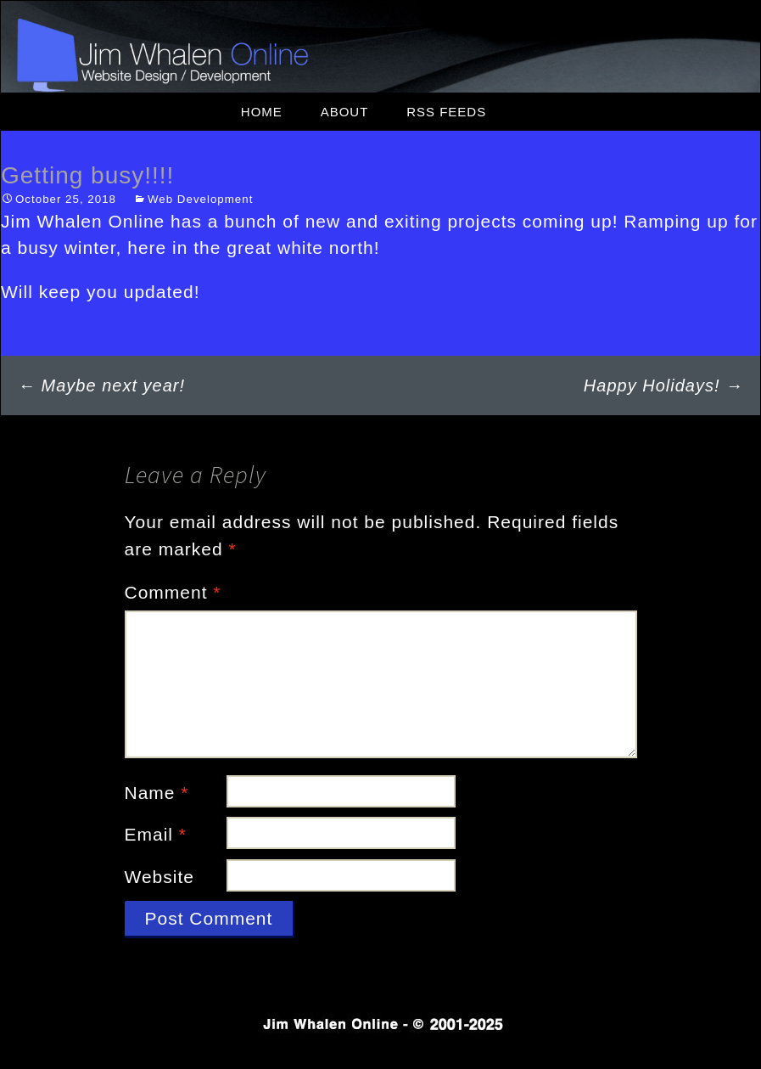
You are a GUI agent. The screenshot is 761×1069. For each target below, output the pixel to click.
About (345, 111)
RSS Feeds (446, 111)
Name (157, 792)
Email (156, 834)
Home (262, 111)
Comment (173, 592)
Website (159, 876)
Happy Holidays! (663, 385)
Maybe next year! (101, 385)
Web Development (200, 199)
